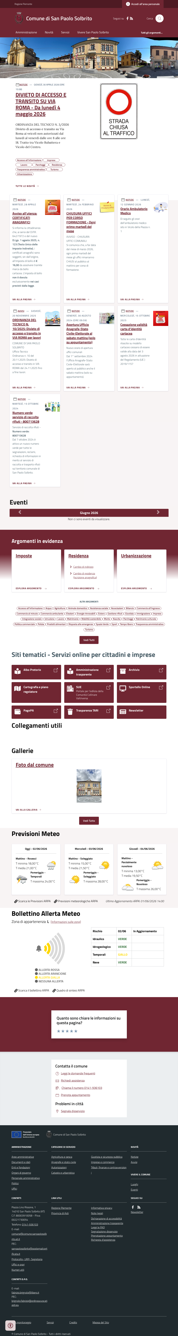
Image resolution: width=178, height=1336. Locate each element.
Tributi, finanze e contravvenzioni (109, 1170)
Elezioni (70, 613)
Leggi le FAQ (98, 1227)
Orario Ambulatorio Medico (134, 211)
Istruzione (49, 618)
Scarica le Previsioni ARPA (32, 901)
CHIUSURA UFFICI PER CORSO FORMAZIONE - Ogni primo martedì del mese (81, 222)
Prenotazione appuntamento (107, 1236)
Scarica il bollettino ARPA (31, 990)
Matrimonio (72, 618)
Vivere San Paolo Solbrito (93, 32)
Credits (73, 1322)
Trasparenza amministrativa (149, 624)
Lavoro (60, 618)
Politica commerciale (25, 624)
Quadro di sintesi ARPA (68, 990)
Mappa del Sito (101, 1322)
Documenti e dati (21, 1162)
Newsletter (137, 1212)
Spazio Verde (102, 624)
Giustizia (129, 613)
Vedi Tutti (89, 640)
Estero (101, 613)
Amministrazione (26, 32)
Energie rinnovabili (86, 613)
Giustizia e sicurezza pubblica (106, 1157)
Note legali (97, 1213)
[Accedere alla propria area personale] (143, 4)
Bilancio (130, 608)
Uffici (14, 1189)
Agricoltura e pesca (61, 1157)
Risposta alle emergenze (81, 624)
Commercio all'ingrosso (148, 608)
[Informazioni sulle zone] (66, 922)
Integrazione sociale (32, 618)
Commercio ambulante (52, 613)
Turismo (89, 629)
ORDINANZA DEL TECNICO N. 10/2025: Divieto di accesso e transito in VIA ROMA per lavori (26, 329)
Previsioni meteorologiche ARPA (76, 901)
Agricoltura (59, 608)
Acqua (48, 608)
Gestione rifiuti (115, 613)
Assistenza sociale (99, 608)
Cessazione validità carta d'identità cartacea (133, 329)
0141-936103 (30, 1224)
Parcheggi (128, 618)
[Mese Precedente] (20, 512)
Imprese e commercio (102, 1162)
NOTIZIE (24, 84)
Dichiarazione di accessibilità (106, 1218)
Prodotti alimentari (56, 624)
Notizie (134, 1157)
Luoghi (134, 1184)
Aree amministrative (23, 1157)
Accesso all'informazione (30, 608)
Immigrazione (143, 613)
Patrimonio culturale (146, 618)
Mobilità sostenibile (91, 618)
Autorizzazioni (59, 1167)
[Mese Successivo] (158, 512)
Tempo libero (126, 624)
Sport (114, 624)
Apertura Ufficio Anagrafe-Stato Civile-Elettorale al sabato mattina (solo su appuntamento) (80, 333)
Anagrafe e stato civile (63, 1162)
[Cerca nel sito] (158, 18)
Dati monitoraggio (21, 1322)
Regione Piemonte (23, 4)
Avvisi (134, 1162)
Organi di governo (21, 1173)
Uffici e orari (18, 1264)
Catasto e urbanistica (63, 1173)
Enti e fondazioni (21, 1167)
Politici (15, 1183)
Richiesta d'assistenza (103, 1240)
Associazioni (117, 608)
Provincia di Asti (60, 1213)
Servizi (65, 32)
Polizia (41, 624)
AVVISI (21, 311)
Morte (107, 618)
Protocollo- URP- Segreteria (27, 1259)
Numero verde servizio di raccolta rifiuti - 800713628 (25, 417)
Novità (49, 32)
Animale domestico (77, 608)
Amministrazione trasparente (107, 1223)
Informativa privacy (101, 1208)
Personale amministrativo (26, 1178)
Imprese (157, 613)
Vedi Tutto (89, 821)
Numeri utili (18, 1270)
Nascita (116, 618)
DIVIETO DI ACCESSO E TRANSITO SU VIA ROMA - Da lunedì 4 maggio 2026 (41, 104)
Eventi (134, 1190)
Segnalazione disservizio (104, 1231)
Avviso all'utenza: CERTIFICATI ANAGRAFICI (24, 218)
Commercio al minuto (27, 613)
